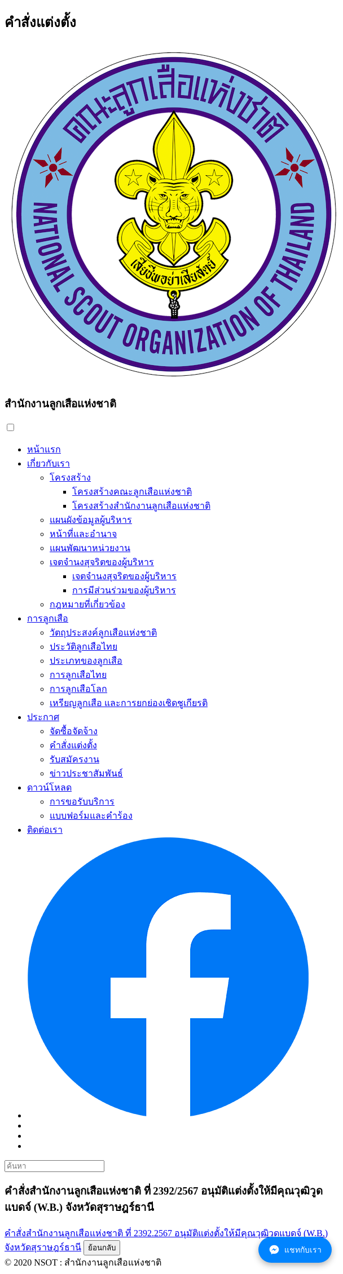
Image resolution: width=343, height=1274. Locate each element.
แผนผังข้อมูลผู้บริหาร (91, 520)
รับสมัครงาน (74, 759)
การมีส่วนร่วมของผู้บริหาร (124, 590)
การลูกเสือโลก (78, 689)
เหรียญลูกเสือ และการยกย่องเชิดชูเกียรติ (129, 703)
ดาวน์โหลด (49, 787)
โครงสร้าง (70, 477)
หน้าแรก (44, 449)
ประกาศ (43, 717)
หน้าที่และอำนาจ (83, 534)
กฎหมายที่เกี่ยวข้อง (87, 604)
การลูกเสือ (47, 618)
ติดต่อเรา (45, 829)
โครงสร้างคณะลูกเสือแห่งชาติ (132, 491)
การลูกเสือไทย (78, 675)
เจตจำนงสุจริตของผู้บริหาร (102, 562)
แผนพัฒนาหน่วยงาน (90, 548)
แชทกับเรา (295, 1249)
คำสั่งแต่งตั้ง (73, 745)
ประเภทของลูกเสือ (86, 660)
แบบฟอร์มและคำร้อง (91, 815)
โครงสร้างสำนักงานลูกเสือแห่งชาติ (141, 506)
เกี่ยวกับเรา (48, 463)
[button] (10, 427)
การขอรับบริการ (82, 801)
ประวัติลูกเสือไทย (83, 646)
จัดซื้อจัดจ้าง (74, 731)
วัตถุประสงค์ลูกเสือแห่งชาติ (103, 632)
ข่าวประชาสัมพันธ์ (86, 773)
